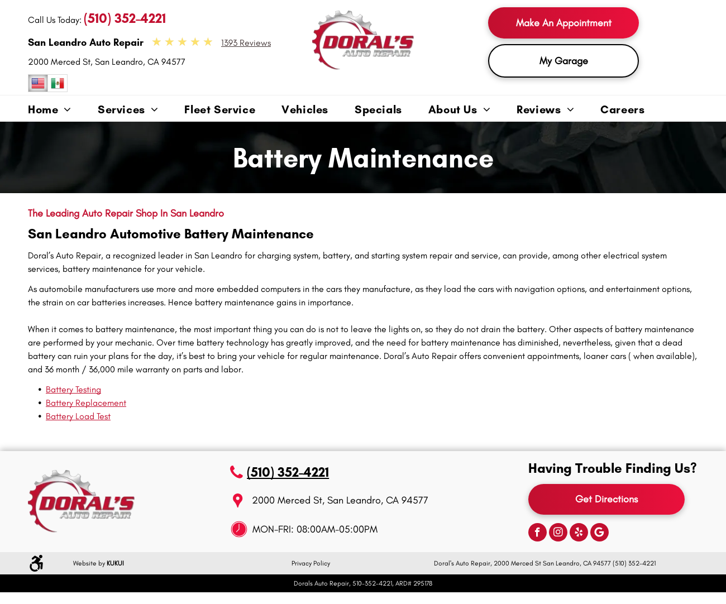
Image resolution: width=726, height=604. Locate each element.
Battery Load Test (78, 416)
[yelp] (579, 533)
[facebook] (537, 533)
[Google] (599, 533)
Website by (89, 563)
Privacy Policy (311, 563)
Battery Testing (73, 389)
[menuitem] (63, 110)
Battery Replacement (86, 402)
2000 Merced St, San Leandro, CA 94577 (106, 61)
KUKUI (115, 563)
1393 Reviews (246, 42)
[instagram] (558, 533)
